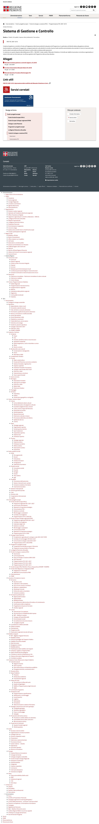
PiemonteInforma (64, 15)
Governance (12, 136)
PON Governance (15, 574)
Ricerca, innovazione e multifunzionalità (21, 314)
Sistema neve (17, 435)
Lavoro (13, 610)
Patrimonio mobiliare (16, 278)
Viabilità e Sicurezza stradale (18, 641)
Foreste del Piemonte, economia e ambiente (25, 362)
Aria (15, 338)
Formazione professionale (17, 595)
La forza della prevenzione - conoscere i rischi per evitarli (23, 801)
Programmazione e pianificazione (22, 693)
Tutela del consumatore (20, 464)
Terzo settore (17, 476)
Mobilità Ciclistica (15, 638)
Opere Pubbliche (15, 673)
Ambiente (13, 334)
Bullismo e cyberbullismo (20, 587)
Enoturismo (17, 449)
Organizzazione (9, 209)
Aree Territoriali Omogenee (15, 814)
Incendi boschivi (18, 697)
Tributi (9, 773)
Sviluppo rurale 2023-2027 (18, 327)
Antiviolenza (17, 459)
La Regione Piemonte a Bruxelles (17, 130)
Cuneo (26, 175)
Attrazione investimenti (17, 760)
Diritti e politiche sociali (14, 451)
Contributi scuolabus (16, 658)
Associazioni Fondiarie (19, 381)
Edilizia (15, 395)
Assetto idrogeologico (19, 684)
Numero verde (49, 168)
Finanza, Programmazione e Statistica (18, 282)
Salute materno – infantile (18, 744)
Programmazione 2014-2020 (21, 533)
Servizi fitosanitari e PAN (17, 317)
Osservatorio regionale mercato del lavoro (22, 632)
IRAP (12, 777)
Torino (34, 171)
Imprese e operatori (19, 366)
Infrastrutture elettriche (20, 677)
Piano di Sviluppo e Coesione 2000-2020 (24, 557)
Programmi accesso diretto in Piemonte (24, 548)
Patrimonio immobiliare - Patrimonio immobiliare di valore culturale (28, 276)
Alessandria (27, 170)
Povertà (16, 470)
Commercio (14, 768)
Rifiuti (15, 345)
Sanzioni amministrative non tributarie (18, 245)
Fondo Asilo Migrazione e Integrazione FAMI (22, 569)
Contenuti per (9, 785)
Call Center (11, 241)
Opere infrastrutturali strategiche (19, 652)
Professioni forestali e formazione (22, 368)
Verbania (35, 173)
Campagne (11, 805)
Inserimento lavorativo (20, 487)
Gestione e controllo (19, 511)
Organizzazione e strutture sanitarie (20, 733)
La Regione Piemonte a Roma (16, 222)
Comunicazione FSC (14, 139)
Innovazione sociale (19, 468)
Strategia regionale (19, 425)
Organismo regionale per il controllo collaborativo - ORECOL (23, 217)
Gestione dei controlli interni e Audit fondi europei (21, 230)
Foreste (13, 358)
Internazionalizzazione (17, 770)
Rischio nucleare (18, 347)
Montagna (13, 379)
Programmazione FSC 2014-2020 (22, 563)
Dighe (15, 688)
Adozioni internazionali (17, 489)
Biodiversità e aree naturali (18, 349)
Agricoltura (11, 304)
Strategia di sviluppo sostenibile (16, 302)
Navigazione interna (16, 645)
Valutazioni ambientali (19, 341)
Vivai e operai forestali (19, 375)
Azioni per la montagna (20, 382)
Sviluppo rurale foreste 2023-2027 (23, 369)
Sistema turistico (18, 442)
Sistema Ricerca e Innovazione (19, 753)
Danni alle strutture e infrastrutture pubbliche (25, 667)
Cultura (13, 401)
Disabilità (13, 479)
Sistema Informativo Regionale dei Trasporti (22, 656)
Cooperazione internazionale (18, 496)
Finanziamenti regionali (20, 679)
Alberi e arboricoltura (19, 360)
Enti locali (13, 260)
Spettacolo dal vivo (19, 420)
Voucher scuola (18, 582)
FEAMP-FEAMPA (15, 330)
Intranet (76, 186)
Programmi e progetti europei (16, 127)
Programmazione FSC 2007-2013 (22, 565)
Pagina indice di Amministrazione (14, 194)
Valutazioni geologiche (19, 710)
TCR (12, 781)
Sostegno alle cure (16, 734)
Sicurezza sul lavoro (16, 742)
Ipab (15, 477)
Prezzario (16, 675)
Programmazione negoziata (18, 287)
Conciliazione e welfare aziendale (19, 625)
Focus (9, 796)
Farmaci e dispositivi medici (18, 736)
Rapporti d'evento (18, 664)
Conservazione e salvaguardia (21, 351)
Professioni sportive (19, 436)
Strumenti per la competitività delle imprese (25, 613)
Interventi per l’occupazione (21, 611)
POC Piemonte (17, 559)
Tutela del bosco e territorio (21, 373)
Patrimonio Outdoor (19, 388)
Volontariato (17, 701)
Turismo (13, 438)
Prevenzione (14, 738)
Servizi (41, 15)
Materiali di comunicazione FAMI (22, 572)
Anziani (16, 474)
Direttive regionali (18, 608)
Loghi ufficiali (42, 186)
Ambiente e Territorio (13, 332)
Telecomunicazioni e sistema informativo (24, 705)
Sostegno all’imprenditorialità (21, 617)
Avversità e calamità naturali (18, 308)
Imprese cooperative (16, 766)
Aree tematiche (9, 300)
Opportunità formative (19, 597)
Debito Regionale (15, 284)
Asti (25, 171)
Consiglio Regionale (13, 202)
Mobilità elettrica (15, 647)
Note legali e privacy (23, 186)
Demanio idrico (15, 671)
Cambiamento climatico (17, 356)
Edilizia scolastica (15, 626)
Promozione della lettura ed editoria (23, 418)
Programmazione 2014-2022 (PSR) (23, 543)
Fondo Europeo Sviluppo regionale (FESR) (19, 120)
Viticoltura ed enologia (17, 323)
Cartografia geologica (19, 708)
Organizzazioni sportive (20, 427)
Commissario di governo (17, 690)
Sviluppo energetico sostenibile (19, 757)
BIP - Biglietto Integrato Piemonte (20, 636)
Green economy (15, 377)
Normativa (72, 121)
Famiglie (16, 472)
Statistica (13, 297)
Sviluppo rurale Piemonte (15, 124)
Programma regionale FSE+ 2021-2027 (24, 503)
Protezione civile (15, 692)
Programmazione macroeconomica (20, 286)
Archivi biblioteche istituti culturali (22, 403)
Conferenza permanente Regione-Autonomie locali (24, 271)
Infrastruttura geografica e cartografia (23, 397)
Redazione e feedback (52, 186)
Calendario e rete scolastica (21, 584)
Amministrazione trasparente (15, 226)
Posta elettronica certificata (65, 186)
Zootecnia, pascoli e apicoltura (19, 325)
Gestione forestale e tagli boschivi (22, 364)
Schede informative (75, 114)
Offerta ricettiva (18, 446)
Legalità (13, 498)
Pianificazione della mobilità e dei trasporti (22, 649)
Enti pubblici (11, 788)
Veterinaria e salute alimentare (19, 740)
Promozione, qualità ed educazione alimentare (23, 312)
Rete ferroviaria (15, 643)
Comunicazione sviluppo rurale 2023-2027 (25, 541)
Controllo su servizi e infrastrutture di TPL (22, 654)
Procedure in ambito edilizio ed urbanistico (25, 718)
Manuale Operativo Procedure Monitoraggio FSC (18, 73)
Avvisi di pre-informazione (21, 505)
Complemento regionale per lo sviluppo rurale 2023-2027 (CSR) (30, 537)
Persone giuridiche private (18, 490)
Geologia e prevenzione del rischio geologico (22, 706)
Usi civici (13, 267)
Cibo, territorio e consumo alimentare (20, 310)
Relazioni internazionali (14, 220)
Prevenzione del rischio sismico (19, 716)
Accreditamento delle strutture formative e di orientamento (29, 602)
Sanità (10, 729)
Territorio (13, 392)
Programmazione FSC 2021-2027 (22, 561)
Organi (7, 196)
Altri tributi (13, 783)
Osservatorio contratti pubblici (16, 243)
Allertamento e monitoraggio (21, 695)
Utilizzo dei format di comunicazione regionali (20, 252)
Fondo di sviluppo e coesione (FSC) (18, 133)
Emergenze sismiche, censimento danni (24, 669)
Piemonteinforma (12, 207)
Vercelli (35, 175)
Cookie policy (33, 186)
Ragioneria (14, 293)
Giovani (16, 457)
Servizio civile (14, 494)
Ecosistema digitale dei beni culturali (23, 407)
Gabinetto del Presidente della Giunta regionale (20, 213)
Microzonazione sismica (20, 721)
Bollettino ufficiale (13, 235)
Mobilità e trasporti (13, 634)
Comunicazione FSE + (19, 509)
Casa (12, 492)
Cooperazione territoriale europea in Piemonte (26, 546)
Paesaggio (13, 390)
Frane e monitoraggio (19, 712)
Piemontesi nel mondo (20, 410)
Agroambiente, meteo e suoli (18, 306)
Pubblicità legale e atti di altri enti (16, 246)
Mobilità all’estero (18, 600)
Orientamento (14, 628)
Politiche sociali (15, 466)
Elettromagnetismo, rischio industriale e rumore (26, 343)
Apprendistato (17, 598)
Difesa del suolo (15, 680)
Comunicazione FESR (19, 530)
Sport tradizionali (18, 431)
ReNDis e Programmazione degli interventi (25, 686)
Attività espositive (18, 412)
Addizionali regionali (16, 779)
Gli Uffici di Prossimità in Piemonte (17, 798)
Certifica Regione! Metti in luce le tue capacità (20, 811)
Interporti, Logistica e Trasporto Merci (20, 651)
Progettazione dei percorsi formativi (23, 606)
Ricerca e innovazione (16, 749)
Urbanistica (17, 394)
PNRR (51, 15)
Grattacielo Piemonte (13, 224)
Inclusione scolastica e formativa (22, 485)
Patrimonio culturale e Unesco (21, 416)
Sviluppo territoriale (16, 755)
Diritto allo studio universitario (22, 591)
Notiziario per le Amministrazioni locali (21, 269)
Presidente (11, 198)
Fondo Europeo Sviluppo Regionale (20, 759)
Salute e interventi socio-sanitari (22, 483)
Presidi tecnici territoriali (17, 723)
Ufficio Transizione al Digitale (15, 215)
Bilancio (13, 289)
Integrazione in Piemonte (20, 570)
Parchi (15, 353)
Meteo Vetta (17, 386)
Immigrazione (17, 462)
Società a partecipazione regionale (17, 232)
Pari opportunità (18, 455)
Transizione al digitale (16, 772)
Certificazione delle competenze (22, 604)
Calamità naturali (15, 662)
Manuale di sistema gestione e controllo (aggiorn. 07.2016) (21, 63)
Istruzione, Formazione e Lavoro (16, 578)
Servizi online (73, 117)
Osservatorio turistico (19, 448)
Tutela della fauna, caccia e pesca (19, 321)
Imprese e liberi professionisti (15, 790)
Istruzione (13, 580)
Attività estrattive (15, 762)
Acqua (15, 336)
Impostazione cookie (51, 180)
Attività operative (18, 727)
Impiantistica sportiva (19, 433)
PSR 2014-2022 (15, 328)
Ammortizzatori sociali (19, 619)
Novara (35, 170)
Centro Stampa (15, 280)
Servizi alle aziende (16, 315)
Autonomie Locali (12, 258)
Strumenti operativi (16, 747)
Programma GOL (15, 630)
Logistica (16, 699)
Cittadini (10, 787)
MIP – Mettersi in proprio (20, 615)
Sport (12, 423)
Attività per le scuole (19, 589)
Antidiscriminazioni (19, 461)
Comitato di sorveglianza (20, 515)
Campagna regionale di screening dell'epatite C (20, 800)
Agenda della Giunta (13, 206)
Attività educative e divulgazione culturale (24, 405)
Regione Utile (9, 233)
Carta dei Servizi (12, 254)
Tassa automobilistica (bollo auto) (19, 775)
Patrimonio (11, 274)
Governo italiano (7, 2)
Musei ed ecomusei (19, 414)
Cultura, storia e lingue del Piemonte (23, 408)
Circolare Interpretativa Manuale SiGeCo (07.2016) (18, 68)
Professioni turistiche (19, 444)
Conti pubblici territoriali (17, 295)
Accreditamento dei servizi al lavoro (23, 621)
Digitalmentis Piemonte (14, 807)
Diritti (12, 453)
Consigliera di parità (19, 623)
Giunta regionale (12, 200)
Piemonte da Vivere (82, 15)
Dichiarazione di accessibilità (9, 186)
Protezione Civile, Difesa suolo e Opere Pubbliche (21, 660)
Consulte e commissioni (14, 204)
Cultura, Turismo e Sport (14, 399)
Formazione (17, 703)
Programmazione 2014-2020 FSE (22, 516)
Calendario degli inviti (19, 524)
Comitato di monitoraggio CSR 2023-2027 (25, 539)
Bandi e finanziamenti (14, 237)
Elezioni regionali (15, 261)
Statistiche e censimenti (17, 319)
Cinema (16, 422)
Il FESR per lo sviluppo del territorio (17, 813)
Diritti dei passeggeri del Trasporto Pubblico (22, 639)
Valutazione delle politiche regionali (20, 291)
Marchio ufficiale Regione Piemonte (17, 250)
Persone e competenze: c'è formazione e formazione (22, 803)
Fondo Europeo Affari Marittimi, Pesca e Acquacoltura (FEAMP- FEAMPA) (30, 567)
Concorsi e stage (12, 228)
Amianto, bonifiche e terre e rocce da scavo (25, 340)
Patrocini (10, 248)
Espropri (13, 265)
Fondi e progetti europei (13, 114)
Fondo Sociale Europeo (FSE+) (16, 117)
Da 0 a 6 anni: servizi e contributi (22, 585)
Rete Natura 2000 (18, 354)
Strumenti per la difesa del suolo (22, 682)
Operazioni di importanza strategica (23, 507)
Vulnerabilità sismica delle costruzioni (23, 719)
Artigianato (14, 764)
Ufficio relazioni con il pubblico (16, 239)
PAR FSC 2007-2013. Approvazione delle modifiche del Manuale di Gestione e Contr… (26, 83)
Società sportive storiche (20, 429)
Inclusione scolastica (19, 593)
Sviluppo (10, 751)
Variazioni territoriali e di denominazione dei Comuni (24, 273)
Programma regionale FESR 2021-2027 (24, 520)
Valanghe (16, 714)
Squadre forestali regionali (20, 725)
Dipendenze (14, 746)
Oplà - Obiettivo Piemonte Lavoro (17, 809)
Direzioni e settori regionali (15, 211)
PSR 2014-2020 (18, 371)
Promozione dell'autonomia (21, 481)
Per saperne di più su (18, 100)
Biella (25, 173)
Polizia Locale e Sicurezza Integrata (20, 263)
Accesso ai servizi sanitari (17, 731)
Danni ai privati (18, 665)
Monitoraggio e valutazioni (21, 513)
